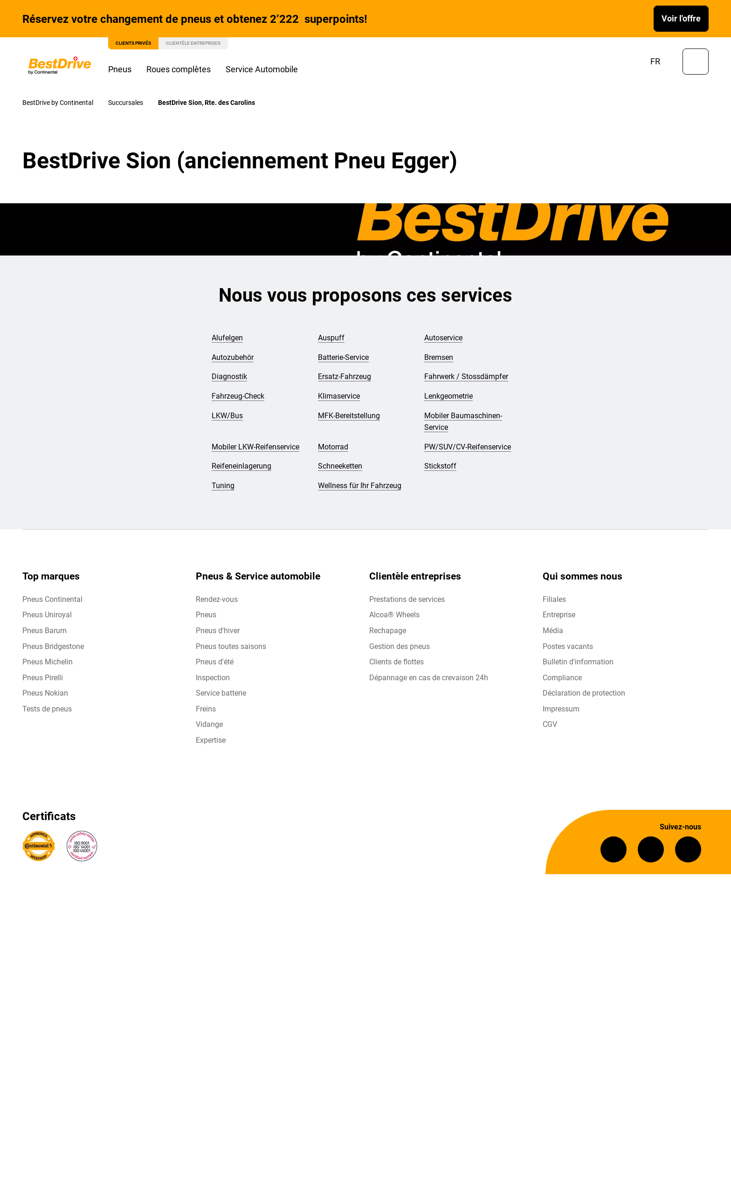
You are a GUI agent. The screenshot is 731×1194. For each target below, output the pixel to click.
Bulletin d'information (578, 661)
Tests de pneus (47, 708)
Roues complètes (178, 69)
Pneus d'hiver (218, 630)
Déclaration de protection (584, 693)
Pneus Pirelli (42, 677)
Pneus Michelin (47, 661)
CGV (550, 724)
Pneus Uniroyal (47, 614)
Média (553, 630)
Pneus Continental (52, 599)
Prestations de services (407, 599)
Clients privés (133, 43)
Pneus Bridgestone (53, 646)
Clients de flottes (396, 661)
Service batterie (221, 693)
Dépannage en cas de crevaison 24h (428, 677)
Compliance (562, 677)
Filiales (554, 599)
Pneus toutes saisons (231, 646)
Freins (206, 708)
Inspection (213, 677)
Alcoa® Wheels (394, 614)
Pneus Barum (44, 630)
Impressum (561, 708)
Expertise (211, 740)
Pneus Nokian (45, 693)
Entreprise (559, 614)
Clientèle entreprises (193, 43)
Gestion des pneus (399, 646)
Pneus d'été (215, 661)
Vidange (209, 724)
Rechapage (387, 630)
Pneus (119, 69)
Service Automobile (262, 69)
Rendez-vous (217, 599)
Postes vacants (568, 646)
